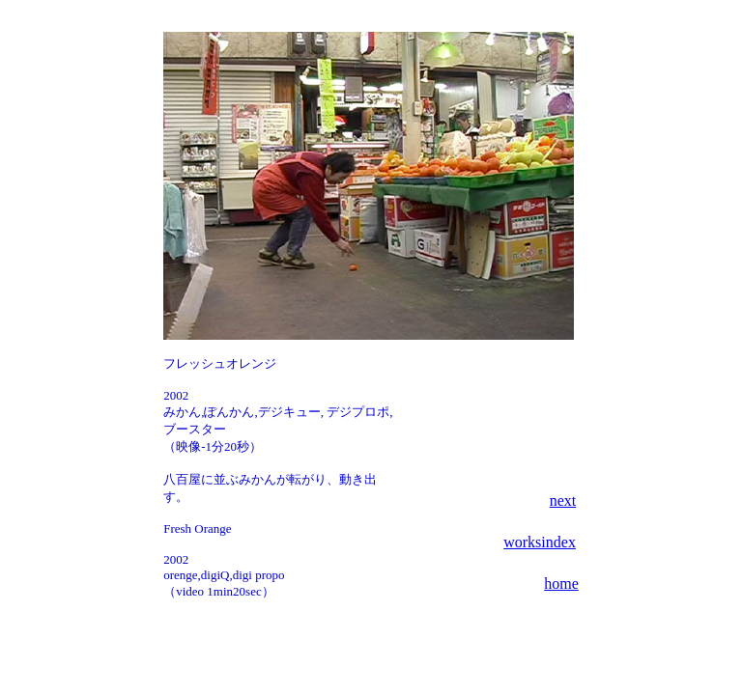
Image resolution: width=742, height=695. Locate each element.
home (561, 583)
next (563, 500)
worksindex (539, 542)
